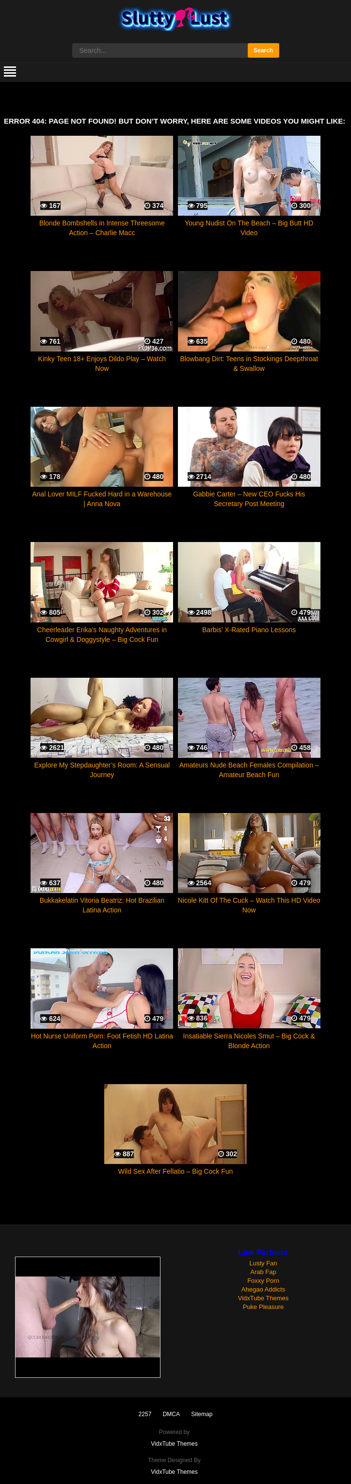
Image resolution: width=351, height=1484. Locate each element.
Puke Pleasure (263, 1306)
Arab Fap (263, 1272)
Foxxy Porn (263, 1280)
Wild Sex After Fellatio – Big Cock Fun (175, 1171)
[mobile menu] (10, 72)
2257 (145, 1414)
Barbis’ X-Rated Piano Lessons (249, 630)
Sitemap (201, 1414)
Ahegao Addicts (263, 1289)
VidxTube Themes (263, 1298)
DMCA (171, 1414)
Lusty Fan (263, 1263)
